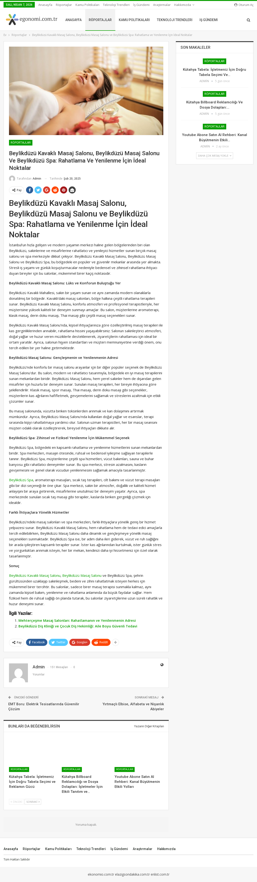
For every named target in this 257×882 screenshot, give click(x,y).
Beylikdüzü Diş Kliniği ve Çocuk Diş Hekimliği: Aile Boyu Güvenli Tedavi (77, 626)
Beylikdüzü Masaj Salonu (82, 575)
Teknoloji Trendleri (116, 5)
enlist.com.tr (160, 874)
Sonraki (33, 801)
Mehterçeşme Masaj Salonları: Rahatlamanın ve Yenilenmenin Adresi (77, 620)
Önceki (16, 801)
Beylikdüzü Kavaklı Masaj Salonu (34, 575)
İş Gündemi (141, 5)
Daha (158, 5)
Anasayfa (45, 5)
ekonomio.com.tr (101, 874)
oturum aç (243, 5)
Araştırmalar (142, 849)
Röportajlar (64, 5)
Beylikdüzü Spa (21, 479)
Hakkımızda (166, 849)
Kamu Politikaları (87, 5)
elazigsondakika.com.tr (132, 874)
